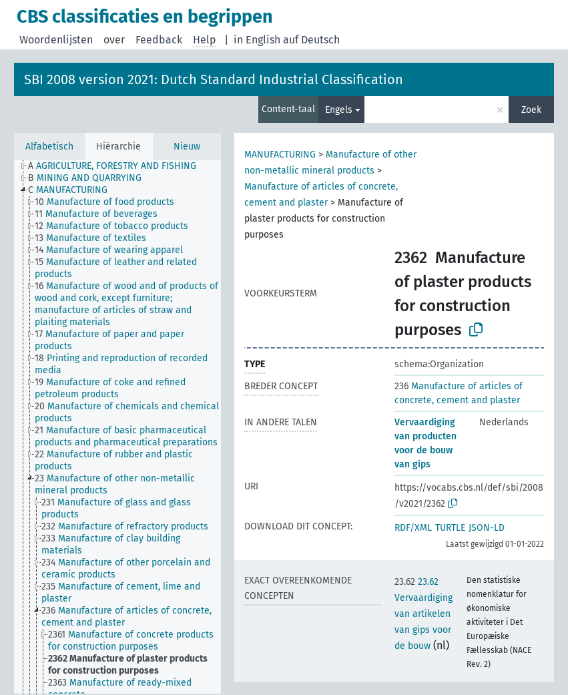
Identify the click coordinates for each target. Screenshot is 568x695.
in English (257, 39)
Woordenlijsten (56, 39)
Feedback (158, 39)
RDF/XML (413, 527)
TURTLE (450, 527)
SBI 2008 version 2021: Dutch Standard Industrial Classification (213, 79)
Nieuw (187, 146)
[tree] (117, 427)
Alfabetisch (49, 146)
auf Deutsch (311, 39)
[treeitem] (117, 166)
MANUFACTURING (280, 154)
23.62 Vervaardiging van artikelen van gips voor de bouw (423, 614)
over (114, 39)
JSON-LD (487, 527)
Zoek (531, 109)
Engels (338, 109)
